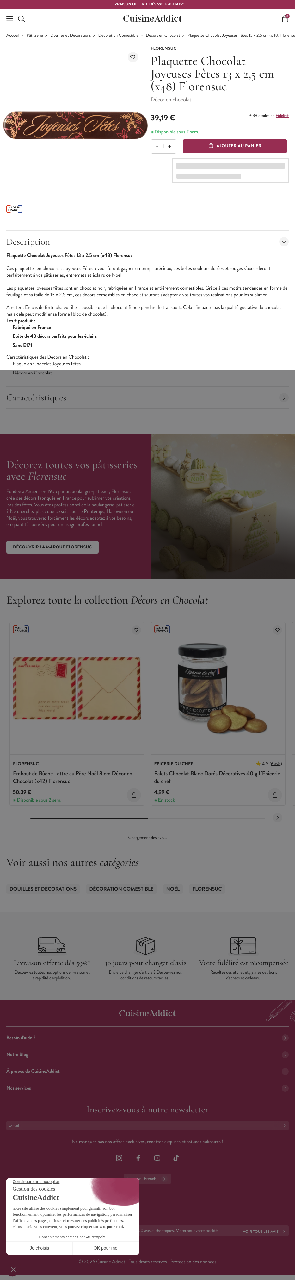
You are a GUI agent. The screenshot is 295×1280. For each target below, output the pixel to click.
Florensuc (207, 889)
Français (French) (147, 1178)
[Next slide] (277, 817)
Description (147, 241)
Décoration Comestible (118, 36)
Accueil (12, 36)
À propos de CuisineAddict (147, 1071)
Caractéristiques (147, 397)
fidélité (282, 115)
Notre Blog (147, 1054)
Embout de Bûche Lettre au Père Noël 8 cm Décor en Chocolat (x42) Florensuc (72, 777)
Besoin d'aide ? (147, 1037)
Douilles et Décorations (70, 36)
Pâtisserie (35, 36)
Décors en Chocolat (163, 36)
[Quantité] (163, 146)
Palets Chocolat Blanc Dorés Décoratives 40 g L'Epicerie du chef (217, 777)
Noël (173, 889)
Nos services (147, 1088)
